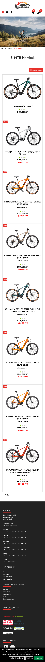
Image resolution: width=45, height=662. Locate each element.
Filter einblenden (36, 70)
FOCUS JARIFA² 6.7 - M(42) (22, 106)
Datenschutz (7, 594)
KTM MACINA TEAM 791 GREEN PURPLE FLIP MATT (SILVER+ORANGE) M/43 (22, 310)
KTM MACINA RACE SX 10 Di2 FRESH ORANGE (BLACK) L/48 (22, 203)
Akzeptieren (39, 658)
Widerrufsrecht (7, 579)
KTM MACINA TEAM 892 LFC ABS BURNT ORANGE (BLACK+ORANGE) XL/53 (22, 471)
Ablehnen (29, 658)
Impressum (6, 592)
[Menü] (3, 12)
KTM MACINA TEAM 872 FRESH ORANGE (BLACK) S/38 (22, 364)
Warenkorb (6, 572)
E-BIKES (8, 49)
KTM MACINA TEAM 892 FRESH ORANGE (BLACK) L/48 (22, 417)
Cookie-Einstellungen (16, 658)
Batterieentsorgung (8, 599)
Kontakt (5, 589)
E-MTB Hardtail (18, 49)
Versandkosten (7, 577)
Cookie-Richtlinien (32, 654)
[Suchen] (7, 12)
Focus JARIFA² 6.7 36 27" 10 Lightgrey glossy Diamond (22, 153)
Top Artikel (6, 574)
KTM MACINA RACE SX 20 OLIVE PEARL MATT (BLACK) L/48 (22, 256)
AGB (4, 596)
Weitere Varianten (22, 207)
